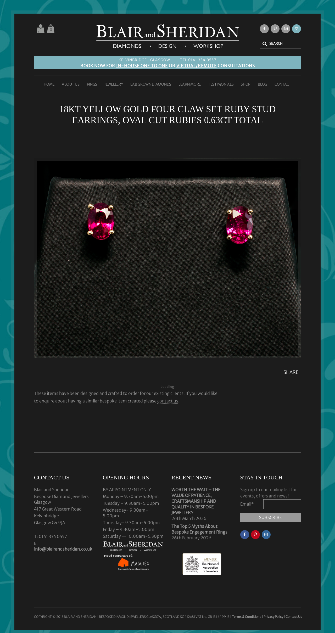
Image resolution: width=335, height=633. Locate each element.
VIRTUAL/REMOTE (196, 65)
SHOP (245, 84)
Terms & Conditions (247, 617)
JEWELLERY (113, 84)
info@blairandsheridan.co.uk (63, 549)
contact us (167, 401)
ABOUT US (71, 84)
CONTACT (283, 84)
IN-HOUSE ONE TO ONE (142, 65)
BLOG (262, 84)
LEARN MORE (189, 84)
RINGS (92, 84)
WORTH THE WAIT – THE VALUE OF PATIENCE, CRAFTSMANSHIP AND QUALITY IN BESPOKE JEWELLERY (195, 501)
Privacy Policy (273, 617)
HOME (49, 84)
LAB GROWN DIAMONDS (150, 84)
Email (247, 504)
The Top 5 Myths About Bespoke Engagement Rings (199, 529)
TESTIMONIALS (220, 84)
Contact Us (294, 617)
